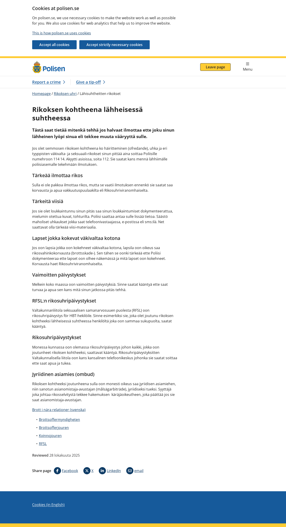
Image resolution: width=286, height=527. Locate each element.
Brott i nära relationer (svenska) (59, 409)
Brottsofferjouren (54, 427)
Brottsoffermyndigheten (59, 419)
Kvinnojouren (50, 435)
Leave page (215, 67)
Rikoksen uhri (65, 93)
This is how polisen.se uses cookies (61, 33)
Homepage (41, 93)
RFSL (43, 443)
